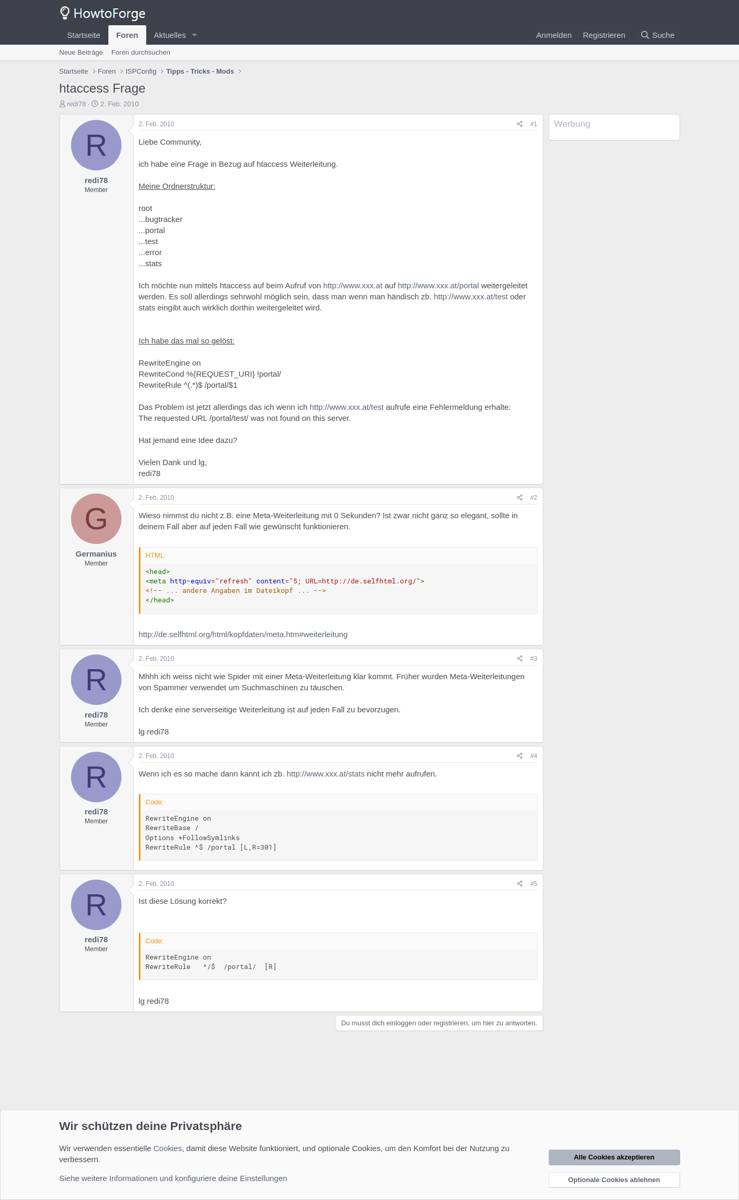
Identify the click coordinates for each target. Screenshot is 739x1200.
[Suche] (657, 35)
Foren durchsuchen (141, 52)
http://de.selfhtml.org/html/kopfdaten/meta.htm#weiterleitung (243, 634)
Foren (127, 35)
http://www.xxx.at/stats (326, 773)
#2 (533, 497)
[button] (194, 35)
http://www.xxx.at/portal (438, 285)
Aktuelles (170, 35)
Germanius (96, 553)
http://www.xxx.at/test (471, 296)
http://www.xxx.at (353, 285)
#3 (533, 658)
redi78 (76, 104)
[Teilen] (520, 124)
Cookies (168, 1148)
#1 (533, 124)
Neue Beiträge (81, 52)
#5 (533, 884)
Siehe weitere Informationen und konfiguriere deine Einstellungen (173, 1178)
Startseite (83, 35)
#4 (533, 756)
